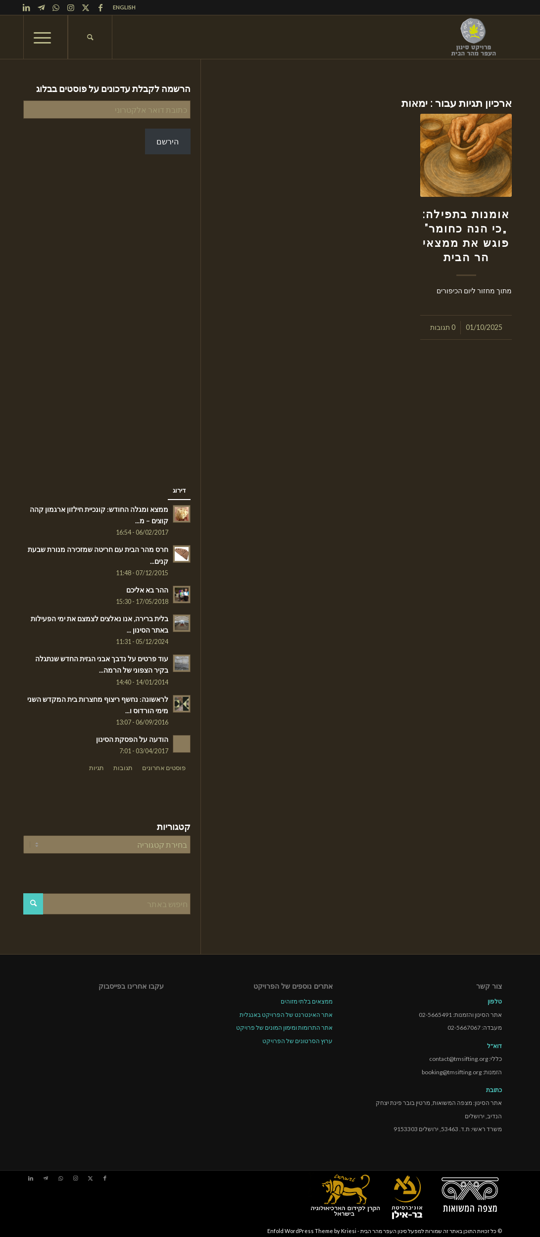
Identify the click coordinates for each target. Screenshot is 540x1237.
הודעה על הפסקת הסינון (132, 739)
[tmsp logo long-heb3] (474, 37)
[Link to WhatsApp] (56, 7)
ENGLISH (124, 7)
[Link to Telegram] (41, 7)
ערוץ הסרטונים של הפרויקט (297, 1040)
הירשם (167, 141)
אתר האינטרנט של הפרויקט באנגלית (286, 1013)
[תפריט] (45, 37)
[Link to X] (85, 7)
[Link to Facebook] (100, 7)
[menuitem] (122, 7)
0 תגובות (442, 327)
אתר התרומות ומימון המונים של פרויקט (284, 1026)
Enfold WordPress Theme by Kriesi (311, 1230)
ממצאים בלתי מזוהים (307, 1000)
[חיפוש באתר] (90, 37)
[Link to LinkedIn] (26, 7)
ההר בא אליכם (147, 590)
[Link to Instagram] (70, 7)
